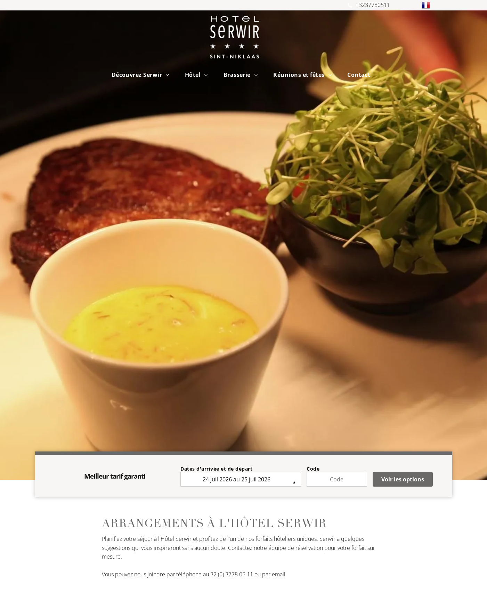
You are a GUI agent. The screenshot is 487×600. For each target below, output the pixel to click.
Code (313, 468)
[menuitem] (143, 75)
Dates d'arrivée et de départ (216, 468)
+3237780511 (373, 5)
